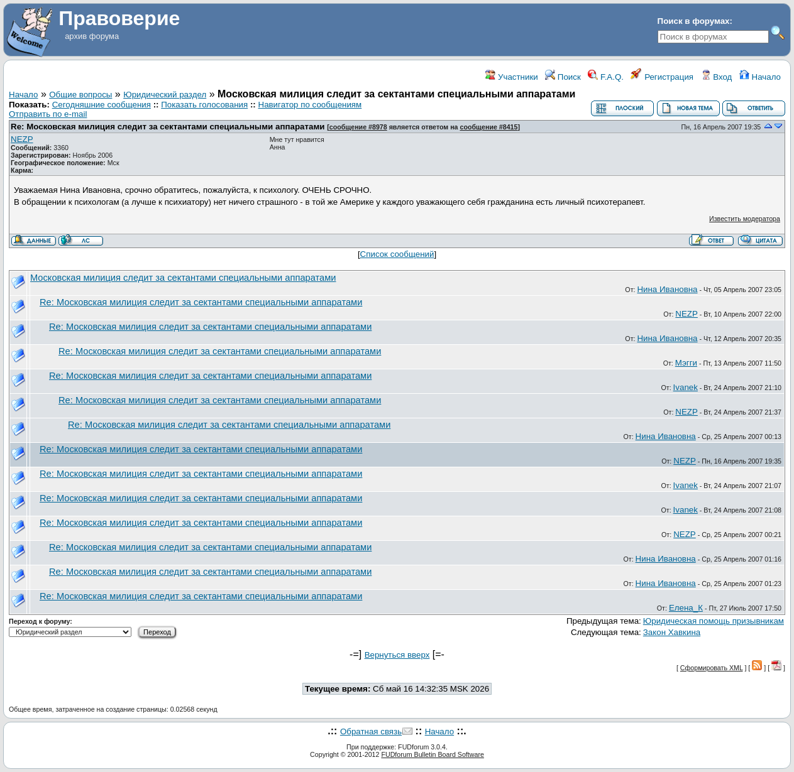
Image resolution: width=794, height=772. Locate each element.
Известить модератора (744, 218)
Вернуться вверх (397, 655)
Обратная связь (371, 731)
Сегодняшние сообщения (101, 104)
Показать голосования (204, 104)
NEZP (22, 139)
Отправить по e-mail (48, 114)
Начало (760, 77)
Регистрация (662, 77)
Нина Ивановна (667, 289)
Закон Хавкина (671, 632)
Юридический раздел (164, 94)
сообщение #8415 (489, 127)
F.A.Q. (606, 77)
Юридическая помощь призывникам (713, 621)
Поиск (563, 77)
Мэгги (686, 362)
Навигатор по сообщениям (310, 104)
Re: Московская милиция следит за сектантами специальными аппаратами (167, 126)
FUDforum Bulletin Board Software (432, 754)
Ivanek (685, 387)
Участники (511, 77)
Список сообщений (397, 254)
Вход (716, 77)
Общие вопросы (80, 94)
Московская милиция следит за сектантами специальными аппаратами (183, 278)
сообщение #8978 (358, 127)
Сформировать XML (711, 667)
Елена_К (686, 607)
